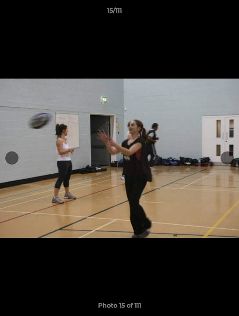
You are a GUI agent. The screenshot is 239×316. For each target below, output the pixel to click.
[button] (207, 13)
